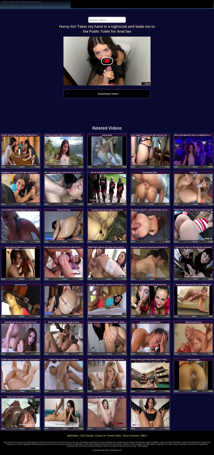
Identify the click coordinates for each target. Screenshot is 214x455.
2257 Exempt (86, 436)
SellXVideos (73, 436)
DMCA (144, 436)
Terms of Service (131, 436)
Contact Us (100, 436)
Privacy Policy (114, 436)
